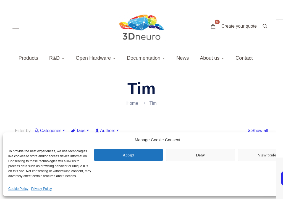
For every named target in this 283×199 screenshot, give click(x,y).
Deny (200, 155)
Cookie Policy (18, 189)
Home (132, 103)
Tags (80, 130)
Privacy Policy (41, 189)
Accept (128, 155)
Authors (107, 130)
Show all (257, 130)
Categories (50, 130)
